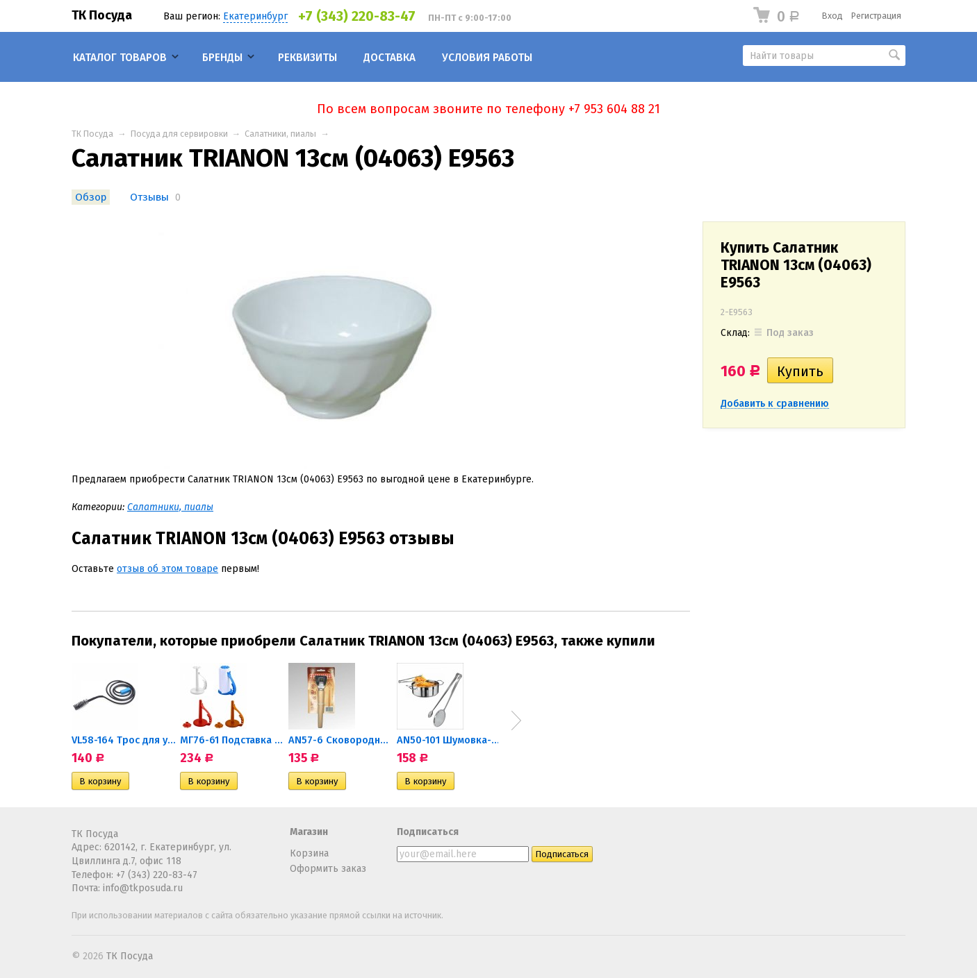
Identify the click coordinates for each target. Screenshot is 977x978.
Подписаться (428, 832)
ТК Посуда (102, 15)
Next (516, 720)
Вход (832, 15)
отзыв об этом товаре (167, 569)
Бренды (222, 57)
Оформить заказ (328, 869)
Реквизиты (307, 57)
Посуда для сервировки (179, 133)
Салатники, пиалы (280, 133)
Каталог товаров (120, 57)
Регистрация (876, 15)
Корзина (309, 853)
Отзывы (149, 197)
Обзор (90, 197)
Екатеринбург (255, 16)
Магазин (309, 832)
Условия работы (487, 57)
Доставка (389, 57)
